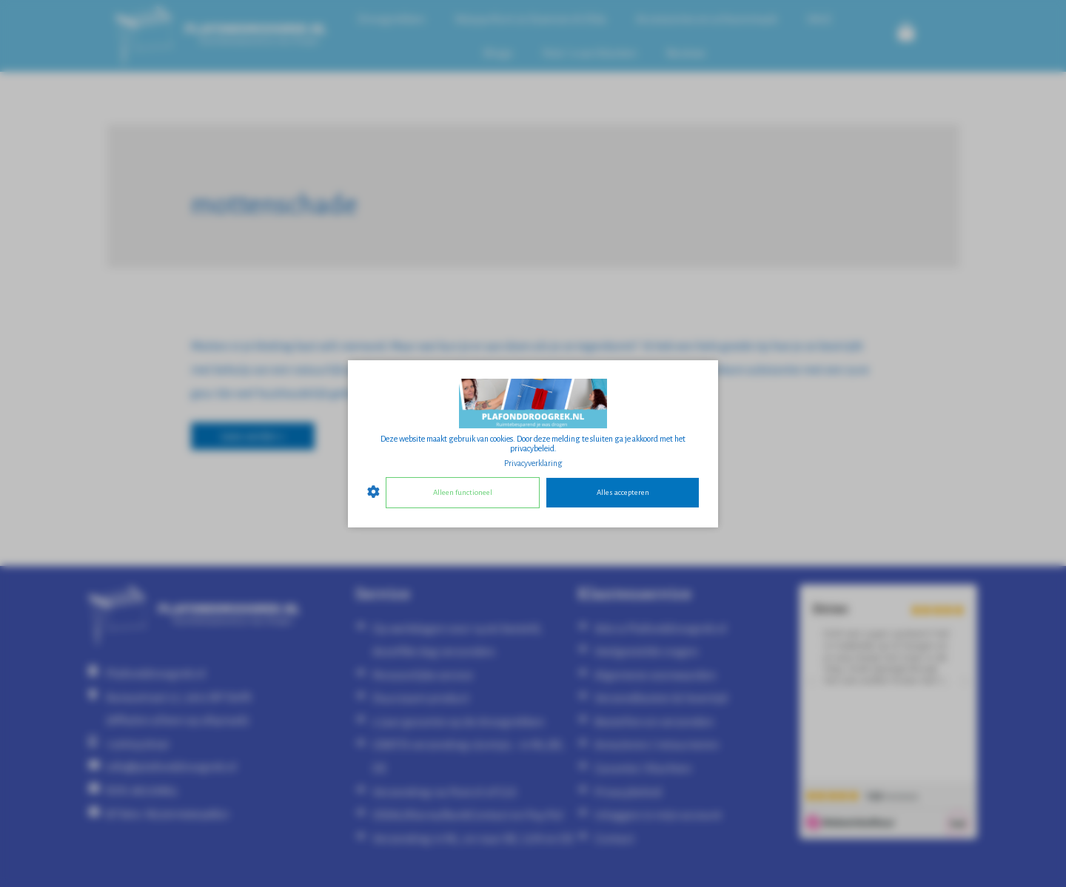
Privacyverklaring (533, 462)
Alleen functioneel (462, 492)
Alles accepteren (623, 492)
